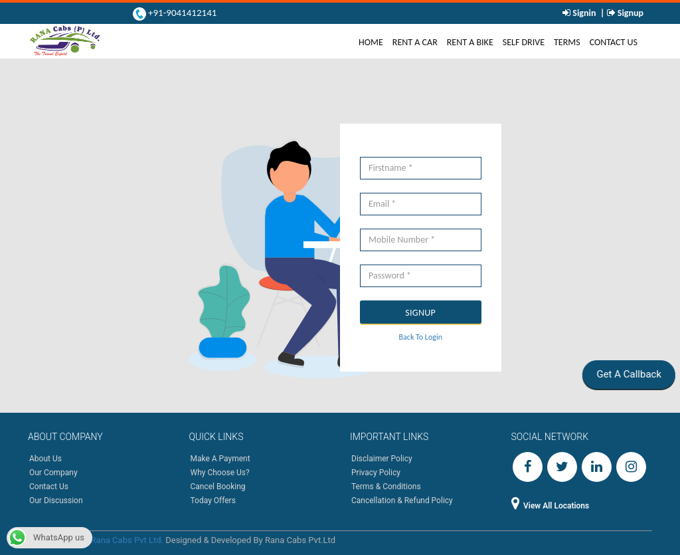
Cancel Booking (218, 486)
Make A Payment (220, 458)
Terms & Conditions (386, 486)
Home (373, 42)
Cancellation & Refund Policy (402, 500)
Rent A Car (415, 42)
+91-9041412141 (181, 13)
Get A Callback (627, 374)
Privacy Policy (375, 472)
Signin (584, 13)
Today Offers (213, 500)
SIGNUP (420, 312)
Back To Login (420, 337)
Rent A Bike (470, 42)
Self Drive (524, 42)
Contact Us (614, 42)
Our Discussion (56, 500)
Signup (629, 13)
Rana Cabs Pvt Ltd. (127, 540)
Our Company (53, 472)
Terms (567, 42)
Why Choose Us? (220, 472)
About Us (45, 458)
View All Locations (550, 505)
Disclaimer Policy (381, 458)
